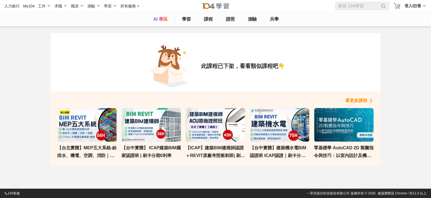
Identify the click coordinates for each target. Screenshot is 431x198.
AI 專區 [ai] (160, 19)
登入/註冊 (413, 6)
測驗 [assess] (252, 19)
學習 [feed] (186, 19)
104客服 (12, 193)
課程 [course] (208, 19)
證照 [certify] (230, 19)
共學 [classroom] (274, 19)
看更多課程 (356, 100)
